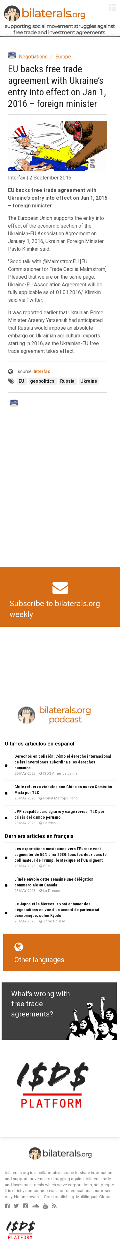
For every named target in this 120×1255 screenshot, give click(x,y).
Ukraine (88, 381)
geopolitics (42, 381)
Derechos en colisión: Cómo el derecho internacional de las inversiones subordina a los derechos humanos (62, 762)
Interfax (42, 371)
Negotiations (33, 57)
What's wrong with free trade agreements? (40, 1004)
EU (22, 381)
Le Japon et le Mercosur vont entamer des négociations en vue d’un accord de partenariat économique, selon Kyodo (56, 910)
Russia (68, 381)
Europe (63, 57)
